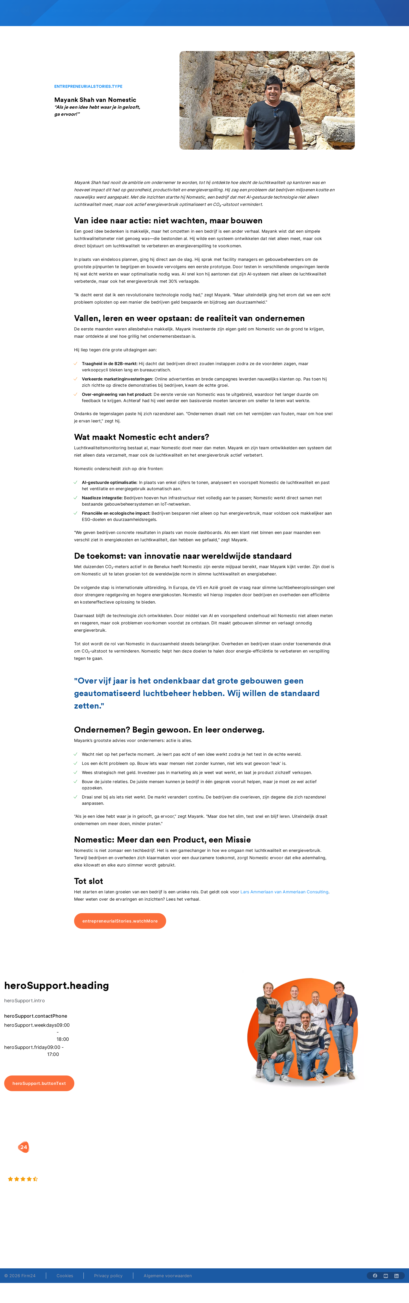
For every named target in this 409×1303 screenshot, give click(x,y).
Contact (358, 1186)
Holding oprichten (158, 1165)
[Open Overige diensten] (105, 10)
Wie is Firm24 (293, 1154)
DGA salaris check (227, 1165)
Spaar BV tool (223, 1175)
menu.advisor (318, 10)
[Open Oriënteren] (185, 10)
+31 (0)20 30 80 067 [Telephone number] (164, 1240)
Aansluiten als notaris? (301, 1175)
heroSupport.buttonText (39, 1083)
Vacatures (289, 1165)
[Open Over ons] (218, 10)
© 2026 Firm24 (19, 1275)
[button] (167, 1144)
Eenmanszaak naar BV (162, 1175)
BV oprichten (153, 1154)
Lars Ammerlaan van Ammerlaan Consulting (284, 891)
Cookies (65, 1275)
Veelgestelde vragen (370, 1165)
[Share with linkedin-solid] (396, 1276)
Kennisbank (361, 1175)
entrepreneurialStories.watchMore (120, 921)
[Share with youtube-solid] (386, 1276)
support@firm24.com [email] (239, 1240)
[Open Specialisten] (148, 10)
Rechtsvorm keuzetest (231, 1154)
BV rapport (220, 1186)
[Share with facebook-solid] (375, 1276)
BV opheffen (152, 1186)
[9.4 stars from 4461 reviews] (69, 1179)
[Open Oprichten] (65, 10)
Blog (354, 1154)
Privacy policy (108, 1275)
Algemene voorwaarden (167, 1275)
